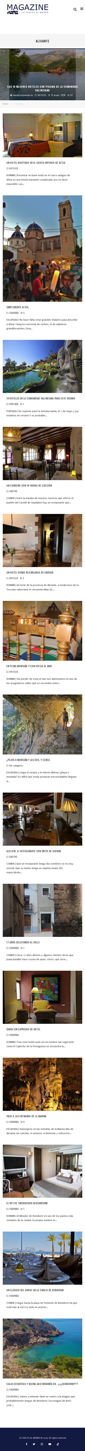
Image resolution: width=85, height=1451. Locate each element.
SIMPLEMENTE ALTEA (17, 307)
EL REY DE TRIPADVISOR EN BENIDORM (27, 1203)
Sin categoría (16, 765)
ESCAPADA (14, 313)
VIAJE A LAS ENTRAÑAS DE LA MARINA (26, 1116)
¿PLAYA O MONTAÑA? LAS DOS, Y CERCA (28, 760)
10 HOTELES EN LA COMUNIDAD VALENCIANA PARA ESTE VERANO (40, 398)
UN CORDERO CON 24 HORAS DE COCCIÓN (29, 485)
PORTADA (13, 404)
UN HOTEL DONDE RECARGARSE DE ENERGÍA (29, 572)
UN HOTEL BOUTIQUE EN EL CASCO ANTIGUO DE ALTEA (35, 162)
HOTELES (13, 168)
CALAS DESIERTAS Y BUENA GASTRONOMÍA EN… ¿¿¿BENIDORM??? (42, 1384)
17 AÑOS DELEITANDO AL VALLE (23, 942)
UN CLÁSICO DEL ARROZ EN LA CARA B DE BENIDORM (35, 1290)
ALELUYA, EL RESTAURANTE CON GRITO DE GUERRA (33, 851)
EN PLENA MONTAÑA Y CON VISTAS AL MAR (29, 666)
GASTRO (13, 491)
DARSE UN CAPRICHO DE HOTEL (23, 1029)
